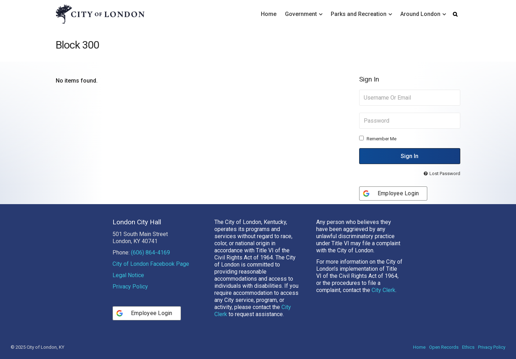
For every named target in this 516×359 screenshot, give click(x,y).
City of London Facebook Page (150, 263)
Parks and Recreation (358, 14)
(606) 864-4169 (150, 252)
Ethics (468, 347)
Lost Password (444, 173)
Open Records (444, 347)
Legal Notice (128, 275)
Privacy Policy (130, 286)
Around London (420, 14)
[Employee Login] (393, 193)
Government (301, 14)
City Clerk (383, 290)
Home (268, 14)
